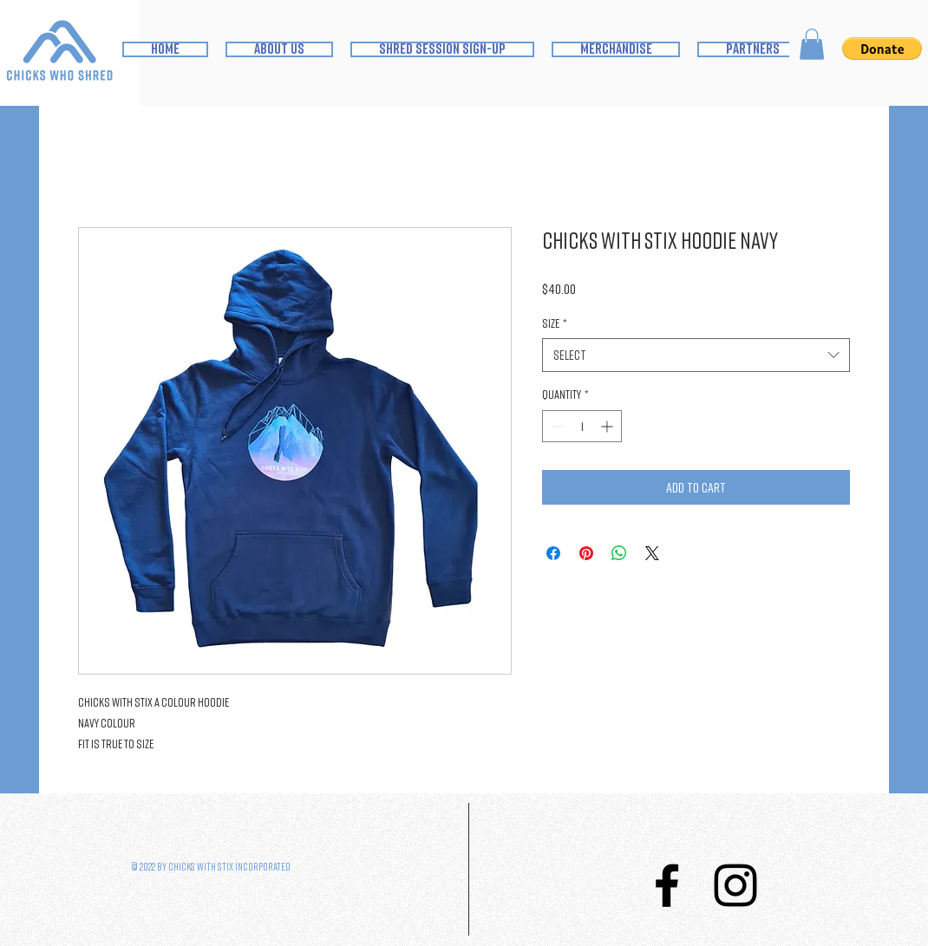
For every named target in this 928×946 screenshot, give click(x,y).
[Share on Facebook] (553, 553)
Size (554, 323)
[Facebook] (667, 885)
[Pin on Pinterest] (586, 553)
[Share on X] (652, 553)
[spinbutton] (582, 426)
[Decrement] (555, 426)
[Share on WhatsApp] (619, 553)
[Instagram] (735, 885)
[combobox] (696, 355)
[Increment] (608, 426)
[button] (812, 44)
